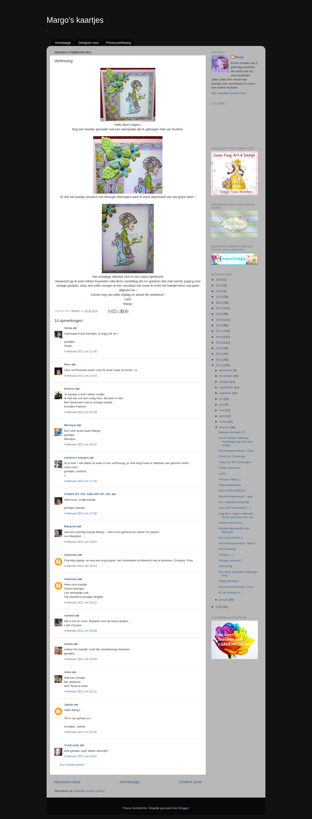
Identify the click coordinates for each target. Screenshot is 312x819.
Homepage (63, 42)
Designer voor (88, 42)
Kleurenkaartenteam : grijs (236, 496)
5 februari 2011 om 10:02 (80, 756)
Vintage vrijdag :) (229, 479)
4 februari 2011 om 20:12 (80, 602)
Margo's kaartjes (75, 20)
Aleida (68, 644)
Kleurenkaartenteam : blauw (237, 543)
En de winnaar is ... (231, 592)
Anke (67, 672)
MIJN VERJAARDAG (232, 490)
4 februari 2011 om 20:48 (80, 630)
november (226, 376)
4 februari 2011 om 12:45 (80, 351)
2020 (219, 314)
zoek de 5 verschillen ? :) (235, 507)
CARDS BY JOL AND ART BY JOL (87, 494)
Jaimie (68, 704)
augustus (225, 393)
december (226, 370)
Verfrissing (225, 566)
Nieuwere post (67, 782)
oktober (224, 381)
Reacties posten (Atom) (89, 791)
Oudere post (190, 782)
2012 (219, 359)
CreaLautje (71, 745)
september (226, 387)
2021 (219, 308)
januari (224, 599)
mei (222, 410)
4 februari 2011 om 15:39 (80, 412)
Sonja (68, 328)
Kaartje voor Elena (231, 522)
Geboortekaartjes (230, 485)
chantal (69, 615)
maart (223, 421)
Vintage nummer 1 (230, 560)
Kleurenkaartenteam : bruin (236, 450)
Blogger (184, 808)
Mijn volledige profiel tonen (228, 93)
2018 (219, 325)
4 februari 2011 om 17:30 (80, 481)
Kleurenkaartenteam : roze (236, 587)
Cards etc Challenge (232, 456)
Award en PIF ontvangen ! (235, 462)
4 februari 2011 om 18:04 (80, 541)
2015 (219, 342)
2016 (219, 336)
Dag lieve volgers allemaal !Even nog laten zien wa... (237, 515)
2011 (219, 365)
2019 (219, 319)
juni (222, 404)
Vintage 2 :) (226, 554)
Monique (70, 425)
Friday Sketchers (229, 467)
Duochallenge (228, 549)
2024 (219, 291)
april (222, 416)
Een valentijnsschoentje (234, 502)
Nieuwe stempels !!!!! (232, 432)
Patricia (69, 388)
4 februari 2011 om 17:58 (80, 513)
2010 (219, 606)
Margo (239, 57)
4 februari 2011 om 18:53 (80, 565)
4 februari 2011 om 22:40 (80, 732)
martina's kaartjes (76, 457)
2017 (219, 331)
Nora (67, 364)
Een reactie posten (72, 764)
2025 (219, 285)
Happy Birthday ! (229, 581)
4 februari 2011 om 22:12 (80, 691)
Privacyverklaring (118, 42)
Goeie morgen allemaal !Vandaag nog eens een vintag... (236, 441)
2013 (219, 353)
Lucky (222, 473)
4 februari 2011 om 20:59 (80, 659)
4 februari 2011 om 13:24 (80, 375)
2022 (219, 302)
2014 (219, 348)
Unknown (70, 554)
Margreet (70, 526)
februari (224, 427)
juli (221, 399)
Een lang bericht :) (230, 537)
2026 (219, 279)
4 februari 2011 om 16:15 (80, 444)
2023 (219, 296)
